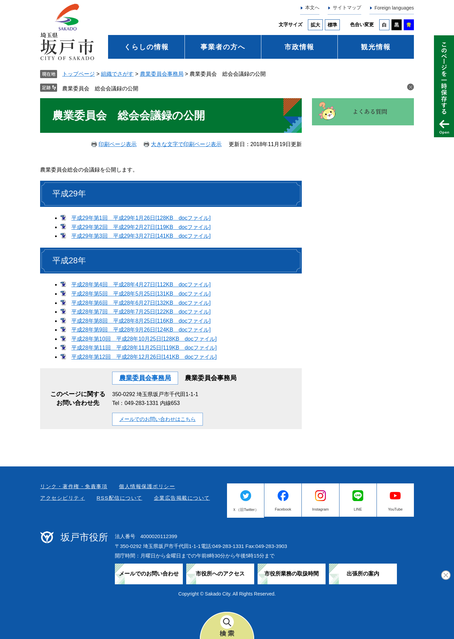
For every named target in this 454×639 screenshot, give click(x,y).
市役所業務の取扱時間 (291, 573)
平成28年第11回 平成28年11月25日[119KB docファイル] (144, 348)
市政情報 (299, 47)
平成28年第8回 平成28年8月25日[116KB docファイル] (141, 321)
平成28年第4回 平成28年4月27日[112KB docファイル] (141, 284)
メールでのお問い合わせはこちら (157, 419)
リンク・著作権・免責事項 (73, 486)
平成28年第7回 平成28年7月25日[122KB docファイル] (141, 312)
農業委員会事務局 (162, 74)
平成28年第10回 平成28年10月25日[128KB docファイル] (144, 339)
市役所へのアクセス (220, 573)
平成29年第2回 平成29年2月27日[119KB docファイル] (141, 227)
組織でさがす (117, 74)
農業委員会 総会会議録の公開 (100, 88)
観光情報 (376, 47)
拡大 (315, 25)
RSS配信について (119, 498)
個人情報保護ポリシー (147, 486)
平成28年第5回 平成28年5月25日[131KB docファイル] (141, 294)
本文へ (312, 7)
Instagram (320, 509)
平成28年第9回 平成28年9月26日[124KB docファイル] (141, 330)
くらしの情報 (146, 47)
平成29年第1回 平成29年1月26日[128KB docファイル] (141, 218)
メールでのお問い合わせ (149, 573)
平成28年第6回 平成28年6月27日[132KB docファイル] (141, 303)
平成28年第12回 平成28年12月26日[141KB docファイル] (144, 357)
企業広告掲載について (182, 498)
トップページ (78, 74)
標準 (332, 25)
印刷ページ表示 (118, 144)
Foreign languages (394, 8)
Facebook (283, 509)
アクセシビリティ (62, 498)
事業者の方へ (222, 47)
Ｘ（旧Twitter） (245, 510)
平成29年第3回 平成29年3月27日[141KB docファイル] (141, 236)
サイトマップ (347, 7)
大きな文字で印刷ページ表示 (186, 144)
